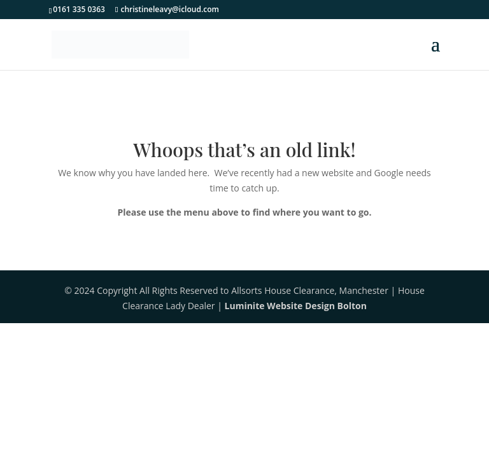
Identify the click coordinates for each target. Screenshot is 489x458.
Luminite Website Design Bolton (296, 306)
